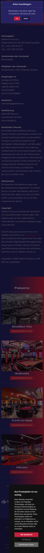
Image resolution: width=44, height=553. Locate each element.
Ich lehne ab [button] (26, 540)
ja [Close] (17, 18)
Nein (26, 18)
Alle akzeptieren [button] (26, 535)
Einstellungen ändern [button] (26, 545)
